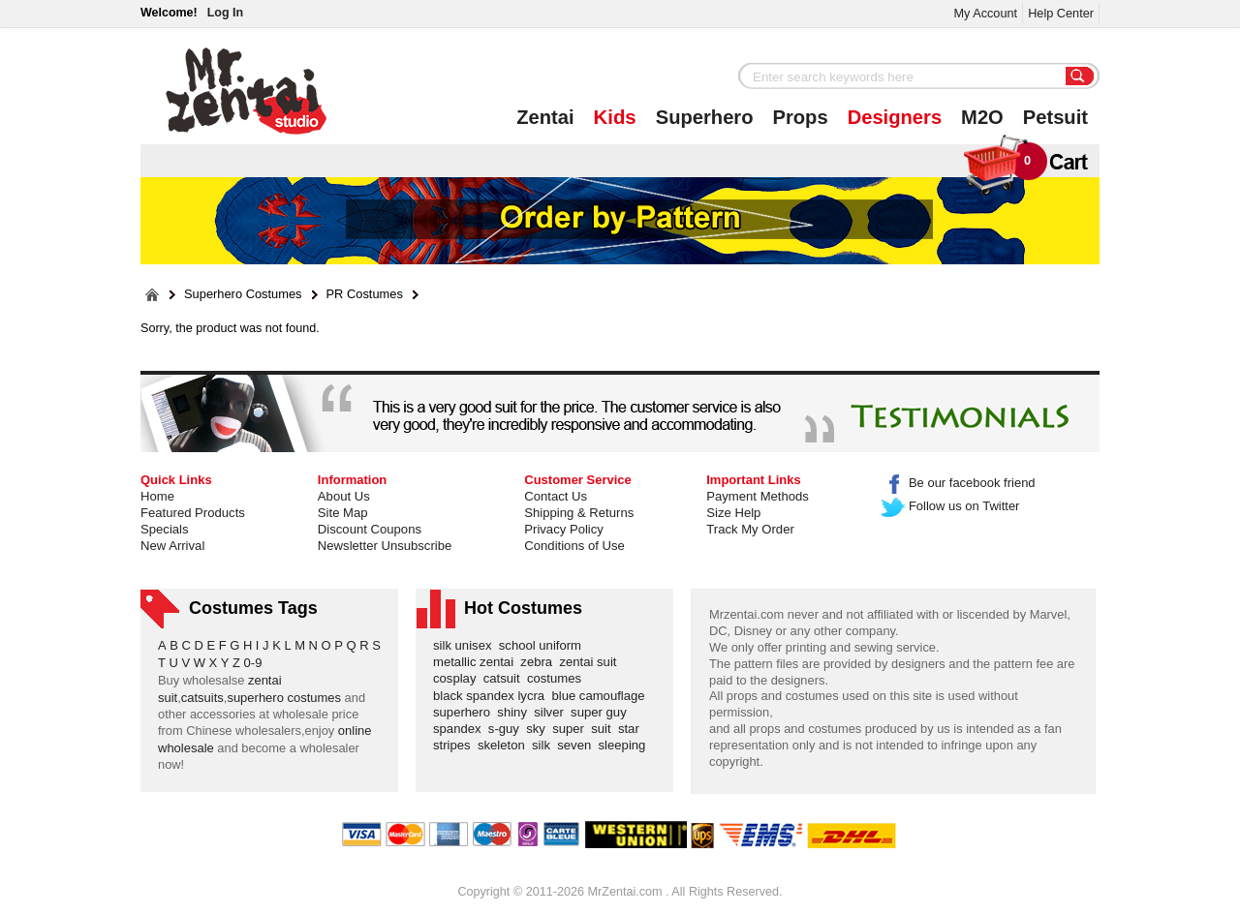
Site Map (343, 512)
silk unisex (466, 645)
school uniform (544, 645)
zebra (539, 662)
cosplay (458, 678)
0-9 (253, 662)
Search (1080, 77)
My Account (985, 13)
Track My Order (750, 529)
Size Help (733, 512)
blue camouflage (601, 695)
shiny (515, 712)
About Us (344, 496)
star (632, 728)
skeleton (505, 745)
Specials (164, 529)
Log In (225, 12)
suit (604, 728)
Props (800, 117)
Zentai (545, 117)
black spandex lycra (492, 695)
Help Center (1061, 13)
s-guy (507, 728)
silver (552, 712)
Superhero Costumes (243, 295)
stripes (455, 745)
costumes (557, 678)
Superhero (705, 117)
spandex (460, 728)
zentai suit (591, 662)
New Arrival (172, 545)
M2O (982, 117)
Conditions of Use (574, 545)
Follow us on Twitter (951, 506)
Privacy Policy (564, 529)
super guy (602, 712)
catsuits (202, 697)
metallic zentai (476, 662)
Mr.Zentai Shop (246, 91)
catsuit (505, 678)
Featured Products (192, 512)
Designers (895, 117)
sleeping (626, 745)
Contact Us (555, 496)
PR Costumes (364, 295)
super (571, 728)
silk (544, 745)
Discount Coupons (369, 529)
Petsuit (1055, 117)
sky (539, 728)
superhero (465, 712)
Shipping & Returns (579, 512)
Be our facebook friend (959, 483)
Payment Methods (757, 496)
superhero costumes (284, 697)
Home (157, 496)
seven (577, 745)
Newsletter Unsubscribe (384, 545)
